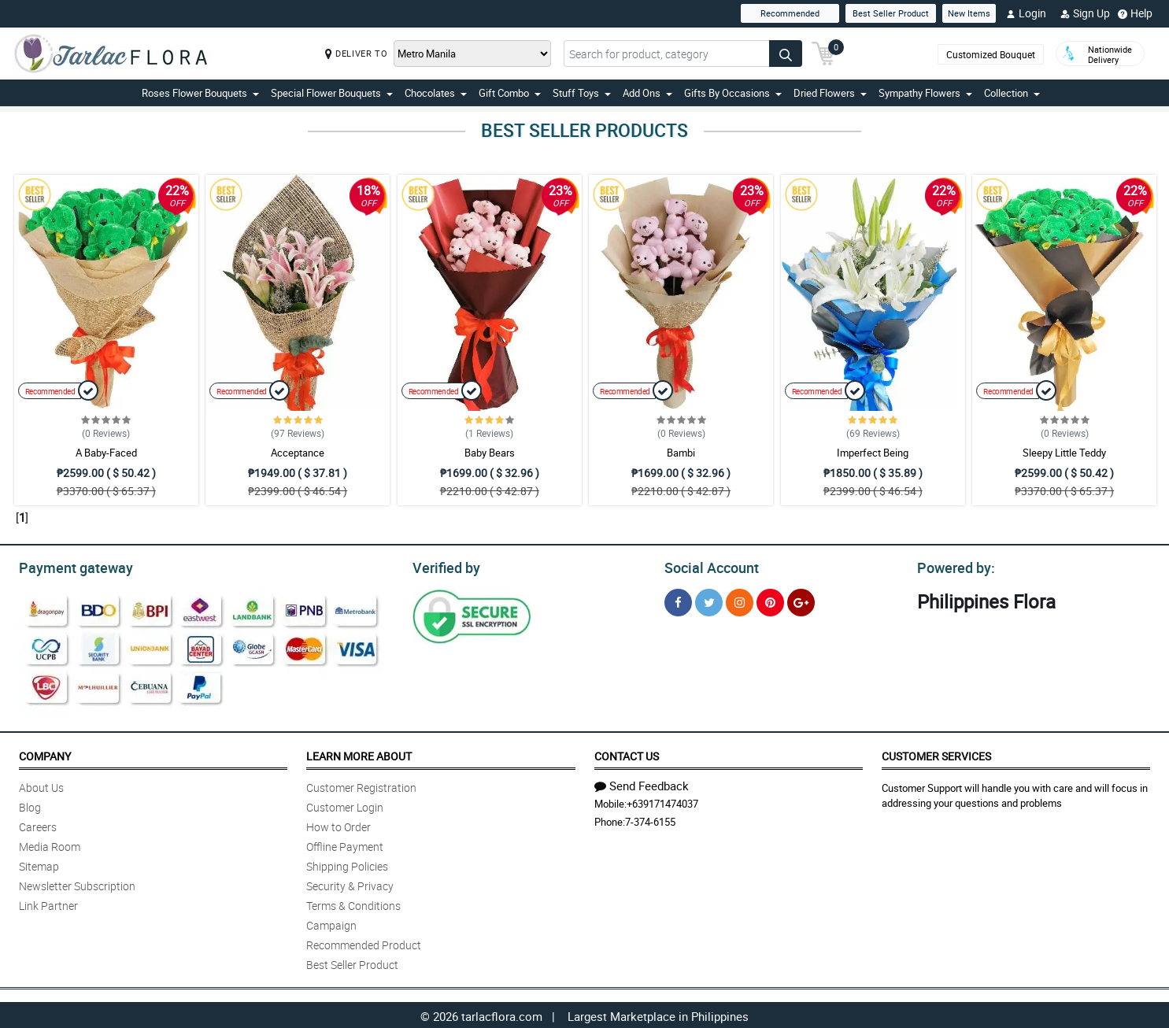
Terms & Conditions (353, 903)
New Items (969, 13)
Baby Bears (489, 453)
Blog (30, 804)
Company (45, 753)
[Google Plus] (801, 600)
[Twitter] (709, 600)
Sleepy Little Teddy (1064, 453)
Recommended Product (363, 942)
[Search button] (785, 53)
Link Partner (48, 903)
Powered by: (952, 566)
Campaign (331, 922)
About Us (41, 785)
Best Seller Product (891, 13)
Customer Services (936, 753)
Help (1135, 13)
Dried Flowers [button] (830, 93)
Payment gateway (69, 566)
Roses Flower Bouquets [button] (200, 93)
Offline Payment (344, 844)
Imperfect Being (872, 453)
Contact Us (626, 753)
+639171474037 (662, 801)
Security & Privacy (350, 883)
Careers (38, 824)
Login (1026, 13)
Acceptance (297, 453)
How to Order (338, 824)
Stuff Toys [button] (582, 93)
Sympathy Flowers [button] (925, 93)
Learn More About (359, 753)
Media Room (49, 844)
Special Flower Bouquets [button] (332, 93)
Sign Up (1085, 13)
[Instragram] (739, 600)
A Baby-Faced (106, 453)
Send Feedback (641, 783)
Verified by (443, 566)
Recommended (789, 13)
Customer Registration (361, 785)
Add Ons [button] (647, 93)
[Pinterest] (770, 600)
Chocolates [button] (436, 93)
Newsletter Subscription (77, 883)
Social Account (707, 566)
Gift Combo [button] (510, 93)
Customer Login (344, 804)
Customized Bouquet (990, 54)
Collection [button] (1012, 93)
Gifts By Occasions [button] (733, 93)
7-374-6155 (650, 819)
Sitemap (39, 863)
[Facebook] (678, 600)
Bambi (681, 453)
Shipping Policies (347, 863)
